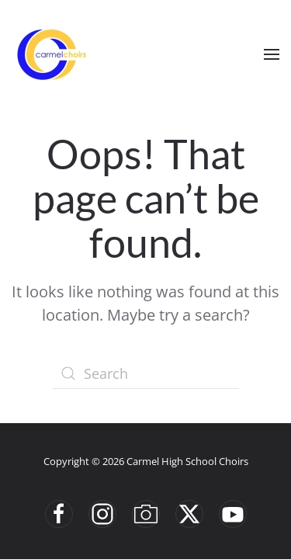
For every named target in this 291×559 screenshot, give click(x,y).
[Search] (146, 373)
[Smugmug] (146, 514)
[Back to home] (50, 54)
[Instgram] (102, 514)
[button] (271, 54)
